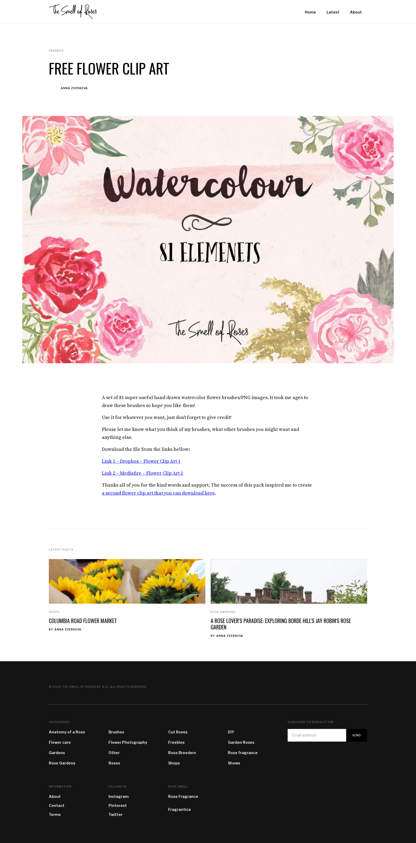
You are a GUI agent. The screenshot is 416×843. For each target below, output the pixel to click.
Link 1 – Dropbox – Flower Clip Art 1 (141, 461)
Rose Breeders (182, 752)
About (55, 796)
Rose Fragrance (183, 796)
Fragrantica (179, 809)
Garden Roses (241, 742)
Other (114, 752)
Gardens (57, 752)
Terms (55, 814)
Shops (54, 611)
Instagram (119, 796)
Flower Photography (128, 742)
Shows (234, 763)
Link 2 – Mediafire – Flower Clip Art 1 (142, 473)
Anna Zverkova (74, 88)
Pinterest (118, 805)
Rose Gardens (223, 611)
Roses (114, 763)
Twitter (116, 814)
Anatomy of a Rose (67, 732)
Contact (56, 805)
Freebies (176, 742)
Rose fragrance (243, 752)
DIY (231, 732)
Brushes (116, 732)
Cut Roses (178, 732)
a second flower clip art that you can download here (158, 493)
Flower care (60, 742)
